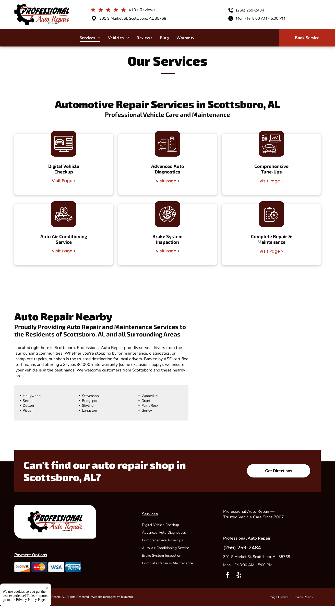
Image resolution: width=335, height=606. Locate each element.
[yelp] (238, 575)
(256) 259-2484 (250, 10)
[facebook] (227, 575)
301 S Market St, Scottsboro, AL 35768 (132, 18)
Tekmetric (127, 597)
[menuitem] (90, 38)
